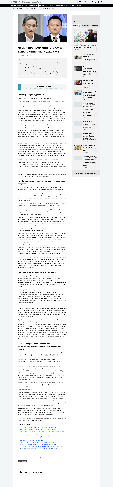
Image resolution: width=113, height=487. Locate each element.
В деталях (20, 5)
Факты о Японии (28, 5)
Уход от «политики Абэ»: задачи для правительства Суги (38, 442)
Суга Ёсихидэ (22, 461)
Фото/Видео (57, 5)
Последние (13, 5)
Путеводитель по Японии (46, 5)
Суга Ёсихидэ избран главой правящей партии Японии (38, 427)
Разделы (64, 5)
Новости (35, 5)
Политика (21, 55)
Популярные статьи (75, 5)
